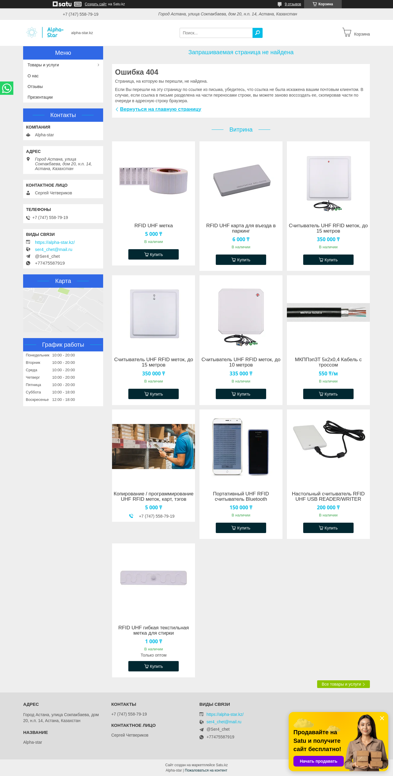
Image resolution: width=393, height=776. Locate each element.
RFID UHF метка (153, 225)
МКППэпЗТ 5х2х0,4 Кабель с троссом (328, 362)
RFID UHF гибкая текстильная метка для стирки (153, 630)
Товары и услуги (43, 65)
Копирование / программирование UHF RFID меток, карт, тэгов (154, 496)
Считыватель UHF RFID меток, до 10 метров (241, 362)
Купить (156, 254)
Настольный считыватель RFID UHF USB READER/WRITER (328, 496)
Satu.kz (222, 765)
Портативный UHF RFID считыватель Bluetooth (241, 496)
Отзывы (35, 86)
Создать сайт (96, 4)
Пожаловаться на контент (206, 770)
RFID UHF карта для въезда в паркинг (241, 228)
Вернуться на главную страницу (160, 109)
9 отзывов (293, 4)
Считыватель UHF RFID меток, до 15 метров (328, 228)
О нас (33, 75)
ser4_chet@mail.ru (53, 249)
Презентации (40, 97)
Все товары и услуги (341, 684)
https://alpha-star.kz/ (55, 242)
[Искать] (258, 33)
